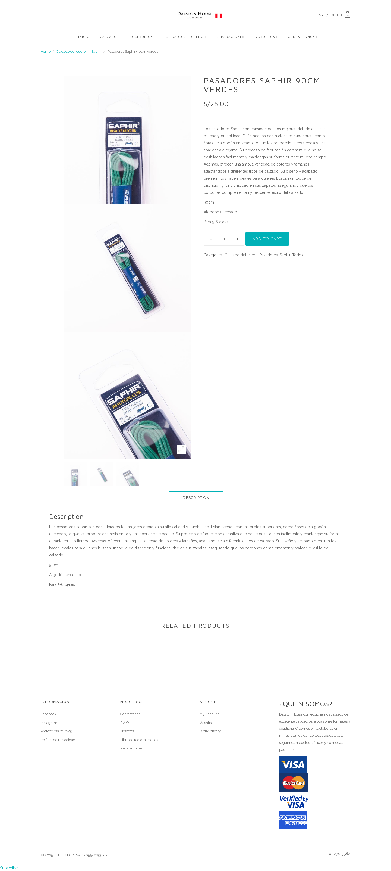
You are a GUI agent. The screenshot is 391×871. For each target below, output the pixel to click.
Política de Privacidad (58, 740)
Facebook (48, 714)
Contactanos (301, 37)
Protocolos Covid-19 (56, 731)
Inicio (84, 37)
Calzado (108, 37)
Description (196, 498)
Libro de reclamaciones (139, 740)
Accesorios (141, 37)
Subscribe (9, 868)
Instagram (49, 723)
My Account (209, 714)
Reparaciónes (230, 37)
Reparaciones (131, 748)
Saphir (96, 51)
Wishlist (206, 723)
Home (46, 51)
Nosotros (265, 37)
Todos (297, 255)
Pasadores (269, 255)
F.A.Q (124, 723)
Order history (210, 731)
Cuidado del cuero (184, 37)
